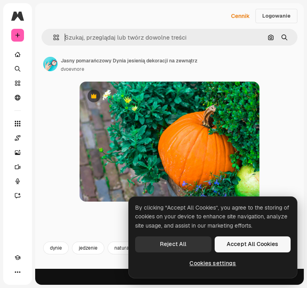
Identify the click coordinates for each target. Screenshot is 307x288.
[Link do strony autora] (50, 64)
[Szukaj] (17, 68)
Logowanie (276, 15)
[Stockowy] (17, 83)
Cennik (240, 16)
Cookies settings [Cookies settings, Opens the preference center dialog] (212, 263)
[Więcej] (17, 272)
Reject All (173, 244)
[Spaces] (17, 138)
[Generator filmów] (17, 166)
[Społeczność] (17, 97)
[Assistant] (17, 195)
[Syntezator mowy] (17, 181)
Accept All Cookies (253, 244)
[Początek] (17, 54)
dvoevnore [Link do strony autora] (72, 69)
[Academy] (17, 257)
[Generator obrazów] (17, 152)
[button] (53, 37)
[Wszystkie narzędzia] (17, 123)
